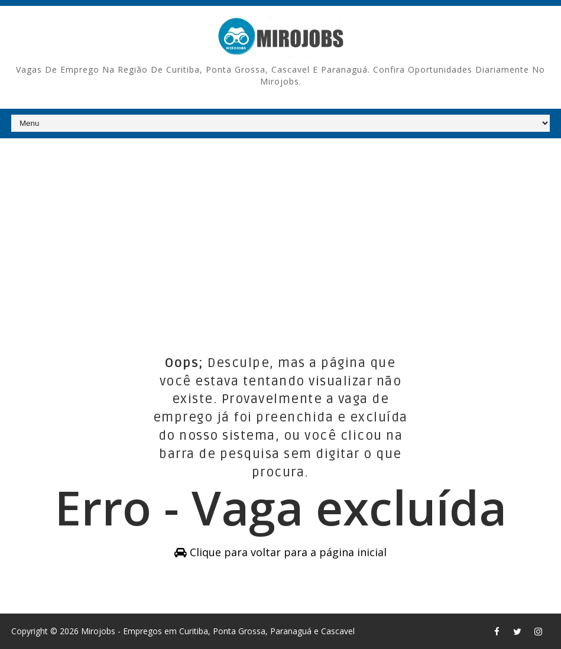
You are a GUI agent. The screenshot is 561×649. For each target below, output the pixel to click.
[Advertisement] (280, 230)
